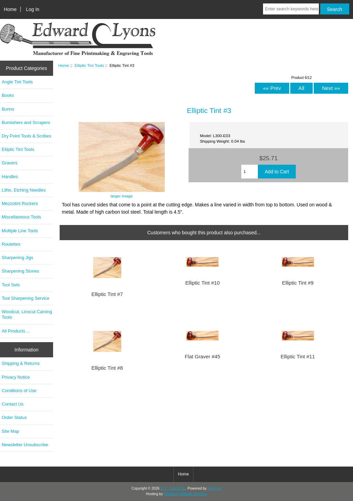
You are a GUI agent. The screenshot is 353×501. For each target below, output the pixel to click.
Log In (32, 9)
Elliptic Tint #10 (202, 283)
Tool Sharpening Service (25, 298)
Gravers (9, 162)
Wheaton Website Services (185, 494)
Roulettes (11, 244)
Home (10, 9)
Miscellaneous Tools (21, 216)
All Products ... (16, 331)
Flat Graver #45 (202, 356)
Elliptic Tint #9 (297, 283)
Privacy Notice (16, 377)
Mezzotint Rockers (20, 203)
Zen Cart (215, 488)
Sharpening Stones (20, 271)
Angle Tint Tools (17, 81)
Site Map (10, 431)
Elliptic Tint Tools (89, 65)
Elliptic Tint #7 (107, 294)
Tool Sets (11, 284)
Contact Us (12, 404)
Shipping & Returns (21, 363)
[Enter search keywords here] (291, 8)
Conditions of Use (19, 390)
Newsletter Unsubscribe (25, 444)
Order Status (14, 417)
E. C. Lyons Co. (173, 488)
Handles (10, 176)
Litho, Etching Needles (24, 190)
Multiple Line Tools (20, 230)
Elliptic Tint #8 (107, 368)
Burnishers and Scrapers (26, 122)
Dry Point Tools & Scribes (26, 136)
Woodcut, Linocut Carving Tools (27, 314)
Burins (8, 109)
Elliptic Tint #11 (298, 356)
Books (8, 95)
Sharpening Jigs (17, 257)
